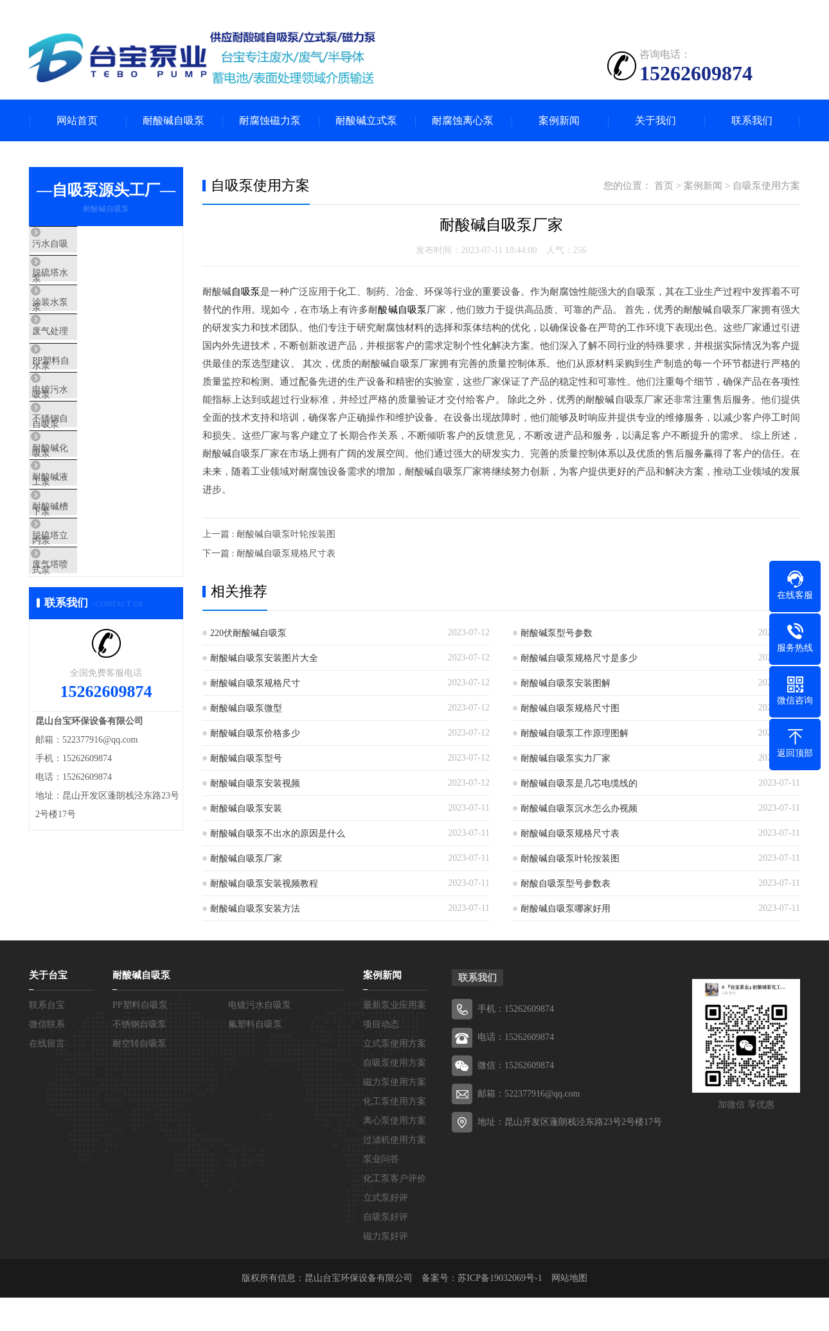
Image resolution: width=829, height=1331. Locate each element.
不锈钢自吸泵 (88, 473)
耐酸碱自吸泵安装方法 (255, 908)
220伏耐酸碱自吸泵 (248, 633)
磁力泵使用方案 (394, 1096)
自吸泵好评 (385, 1231)
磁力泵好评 (385, 1250)
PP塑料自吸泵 (88, 397)
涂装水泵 (78, 321)
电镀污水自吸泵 (93, 435)
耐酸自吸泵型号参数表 (566, 883)
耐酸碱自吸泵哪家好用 (566, 908)
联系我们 (751, 120)
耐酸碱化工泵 (88, 511)
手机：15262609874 (515, 1023)
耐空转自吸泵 (139, 1057)
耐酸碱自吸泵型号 (246, 758)
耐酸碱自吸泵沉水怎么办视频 (579, 808)
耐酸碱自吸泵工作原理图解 (574, 733)
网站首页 (77, 120)
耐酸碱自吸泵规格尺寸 (255, 683)
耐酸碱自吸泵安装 (246, 808)
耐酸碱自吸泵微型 (246, 708)
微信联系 (47, 1038)
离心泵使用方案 (394, 1135)
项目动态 (381, 1038)
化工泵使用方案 (394, 1115)
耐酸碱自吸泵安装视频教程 (264, 883)
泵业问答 (381, 1173)
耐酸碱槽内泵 (88, 586)
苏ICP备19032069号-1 (500, 1292)
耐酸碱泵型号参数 (557, 633)
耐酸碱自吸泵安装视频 (255, 783)
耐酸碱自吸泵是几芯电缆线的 (579, 783)
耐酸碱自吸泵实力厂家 (566, 758)
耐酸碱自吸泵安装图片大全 (264, 658)
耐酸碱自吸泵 (173, 120)
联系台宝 (47, 1019)
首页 (663, 186)
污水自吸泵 (83, 245)
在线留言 (47, 1057)
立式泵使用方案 (394, 1057)
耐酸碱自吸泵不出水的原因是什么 (277, 833)
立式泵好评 (385, 1212)
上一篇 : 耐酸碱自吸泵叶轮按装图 (268, 534)
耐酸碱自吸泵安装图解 (566, 683)
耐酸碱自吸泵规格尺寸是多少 (579, 658)
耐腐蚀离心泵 (463, 120)
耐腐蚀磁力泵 (270, 120)
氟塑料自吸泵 (255, 1038)
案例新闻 (559, 120)
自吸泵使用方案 (766, 186)
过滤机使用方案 (394, 1154)
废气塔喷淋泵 (88, 662)
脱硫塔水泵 (83, 283)
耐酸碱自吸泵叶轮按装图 (570, 858)
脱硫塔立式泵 (88, 624)
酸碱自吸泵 (402, 309)
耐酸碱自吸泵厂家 (246, 858)
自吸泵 (245, 291)
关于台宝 (48, 989)
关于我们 (655, 120)
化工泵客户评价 (394, 1192)
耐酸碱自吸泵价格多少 (255, 733)
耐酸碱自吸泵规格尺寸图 (570, 708)
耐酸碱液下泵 (88, 548)
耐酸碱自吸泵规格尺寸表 (570, 833)
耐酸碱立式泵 (366, 120)
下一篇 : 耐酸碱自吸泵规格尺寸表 (268, 553)
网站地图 (569, 1292)
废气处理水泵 (88, 359)
